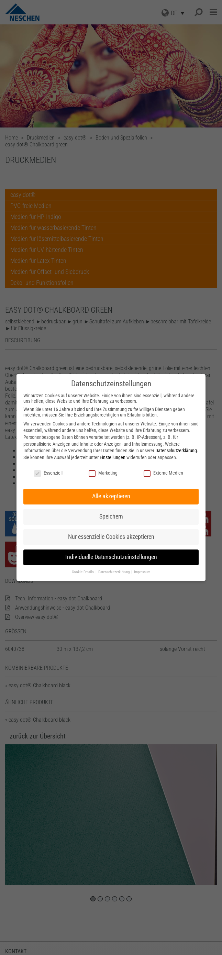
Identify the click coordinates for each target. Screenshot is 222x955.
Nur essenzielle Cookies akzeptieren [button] (111, 536)
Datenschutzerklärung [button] (114, 572)
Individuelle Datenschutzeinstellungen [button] (111, 557)
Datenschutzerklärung (176, 450)
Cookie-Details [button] (83, 572)
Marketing (103, 473)
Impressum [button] (142, 572)
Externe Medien (163, 473)
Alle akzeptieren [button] (111, 496)
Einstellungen (112, 457)
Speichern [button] (111, 516)
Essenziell (48, 473)
